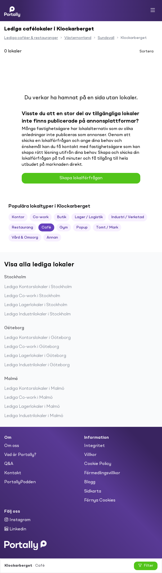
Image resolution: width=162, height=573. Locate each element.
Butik (61, 217)
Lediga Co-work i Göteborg (31, 347)
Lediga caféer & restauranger (31, 38)
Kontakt (12, 473)
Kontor (18, 217)
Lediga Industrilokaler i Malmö (33, 416)
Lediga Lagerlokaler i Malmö (32, 407)
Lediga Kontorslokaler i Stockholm (38, 287)
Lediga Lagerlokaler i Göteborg (35, 356)
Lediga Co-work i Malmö (28, 398)
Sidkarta (92, 491)
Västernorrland (77, 38)
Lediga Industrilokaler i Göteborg (37, 365)
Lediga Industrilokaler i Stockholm (37, 314)
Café (46, 227)
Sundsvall (106, 38)
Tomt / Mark (107, 227)
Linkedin (15, 529)
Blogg (89, 482)
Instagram (17, 519)
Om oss (11, 446)
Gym (64, 227)
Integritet (94, 446)
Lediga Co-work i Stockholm (32, 296)
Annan (52, 237)
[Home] (12, 10)
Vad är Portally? (20, 455)
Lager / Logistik (89, 217)
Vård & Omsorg (25, 237)
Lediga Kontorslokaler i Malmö (34, 389)
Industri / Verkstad (127, 217)
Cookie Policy (97, 464)
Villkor (90, 455)
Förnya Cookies (99, 500)
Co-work (40, 217)
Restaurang (22, 227)
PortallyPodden (20, 482)
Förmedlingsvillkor (102, 473)
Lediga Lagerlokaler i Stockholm (35, 305)
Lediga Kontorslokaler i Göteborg (37, 338)
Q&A (8, 464)
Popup (82, 227)
